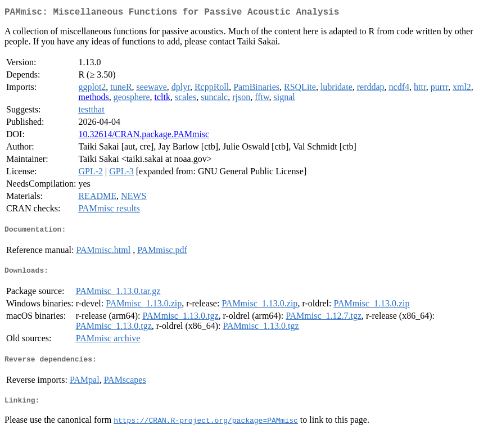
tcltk (162, 99)
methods (93, 99)
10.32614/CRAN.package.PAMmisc (143, 136)
